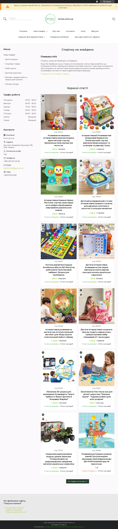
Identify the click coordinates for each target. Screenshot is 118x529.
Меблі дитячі (10, 68)
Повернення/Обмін (59, 37)
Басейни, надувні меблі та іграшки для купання (16, 78)
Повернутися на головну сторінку (55, 74)
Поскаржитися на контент (53, 527)
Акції (83, 31)
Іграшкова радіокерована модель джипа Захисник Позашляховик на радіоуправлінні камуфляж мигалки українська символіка (58, 459)
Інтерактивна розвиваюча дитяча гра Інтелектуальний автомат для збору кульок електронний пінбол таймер (58, 333)
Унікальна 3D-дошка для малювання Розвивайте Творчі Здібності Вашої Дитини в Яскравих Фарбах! (58, 395)
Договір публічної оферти (87, 37)
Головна (23, 31)
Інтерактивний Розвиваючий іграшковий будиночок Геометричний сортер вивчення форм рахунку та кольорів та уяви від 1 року (96, 140)
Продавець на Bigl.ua (59, 525)
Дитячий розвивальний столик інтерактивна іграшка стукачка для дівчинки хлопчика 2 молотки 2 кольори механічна (96, 205)
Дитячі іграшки (11, 59)
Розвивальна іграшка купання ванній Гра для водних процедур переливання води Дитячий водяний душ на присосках (96, 459)
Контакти (70, 31)
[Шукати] (4, 19)
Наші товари (39, 31)
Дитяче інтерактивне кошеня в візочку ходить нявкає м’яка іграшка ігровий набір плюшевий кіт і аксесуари (96, 333)
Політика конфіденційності (74, 527)
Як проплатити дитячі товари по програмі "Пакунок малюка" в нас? (16, 510)
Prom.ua (71, 522)
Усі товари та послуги (76, 481)
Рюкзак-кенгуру (12, 84)
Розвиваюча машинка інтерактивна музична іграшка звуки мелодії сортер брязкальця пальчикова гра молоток (58, 140)
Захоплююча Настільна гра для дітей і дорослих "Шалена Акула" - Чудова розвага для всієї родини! (96, 395)
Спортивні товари (12, 64)
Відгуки (95, 31)
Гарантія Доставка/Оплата (30, 37)
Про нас (56, 31)
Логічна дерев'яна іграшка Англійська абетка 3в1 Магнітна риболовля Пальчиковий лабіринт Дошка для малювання (59, 270)
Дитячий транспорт (13, 73)
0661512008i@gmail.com (13, 168)
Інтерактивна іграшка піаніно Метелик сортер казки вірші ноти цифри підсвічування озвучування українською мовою (58, 205)
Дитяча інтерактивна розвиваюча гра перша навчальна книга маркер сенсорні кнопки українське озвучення (96, 270)
